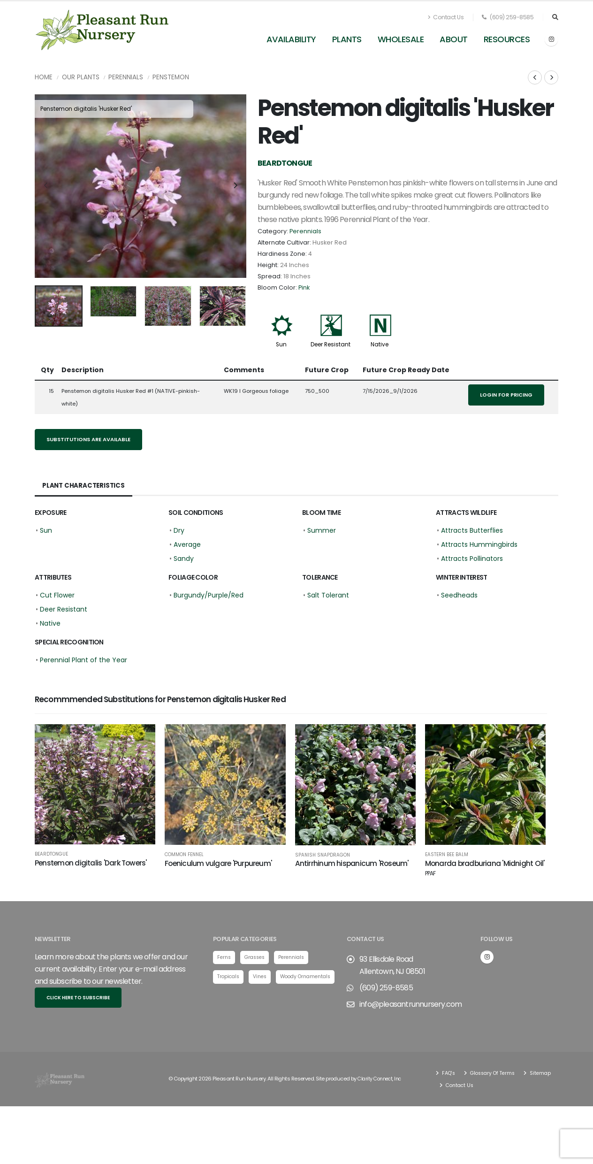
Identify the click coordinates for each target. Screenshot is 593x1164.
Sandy (184, 558)
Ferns (224, 956)
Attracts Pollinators (472, 558)
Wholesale (401, 39)
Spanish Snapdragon (322, 855)
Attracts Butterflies (472, 530)
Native (379, 344)
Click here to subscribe (78, 996)
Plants (347, 39)
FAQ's (449, 1071)
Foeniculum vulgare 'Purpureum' (218, 863)
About (454, 39)
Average (187, 544)
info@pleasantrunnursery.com (410, 1002)
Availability (291, 39)
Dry (179, 530)
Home (44, 77)
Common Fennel (184, 854)
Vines (263, 976)
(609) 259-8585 (507, 17)
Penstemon (170, 77)
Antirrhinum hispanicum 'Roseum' (352, 863)
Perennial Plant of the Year (83, 660)
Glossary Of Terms (496, 1071)
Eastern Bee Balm (446, 854)
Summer (321, 530)
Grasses (257, 956)
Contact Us (446, 17)
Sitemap (456, 1083)
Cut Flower (57, 595)
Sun (281, 344)
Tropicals (229, 976)
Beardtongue (51, 854)
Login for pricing (506, 394)
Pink (304, 287)
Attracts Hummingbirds (479, 544)
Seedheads (459, 595)
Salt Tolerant (328, 595)
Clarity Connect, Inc (381, 1077)
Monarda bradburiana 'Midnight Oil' (485, 867)
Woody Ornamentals (245, 996)
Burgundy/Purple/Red (208, 595)
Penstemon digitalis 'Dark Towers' (91, 863)
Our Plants (80, 77)
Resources (507, 39)
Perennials (125, 77)
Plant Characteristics (84, 485)
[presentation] (46, 186)
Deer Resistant (330, 344)
